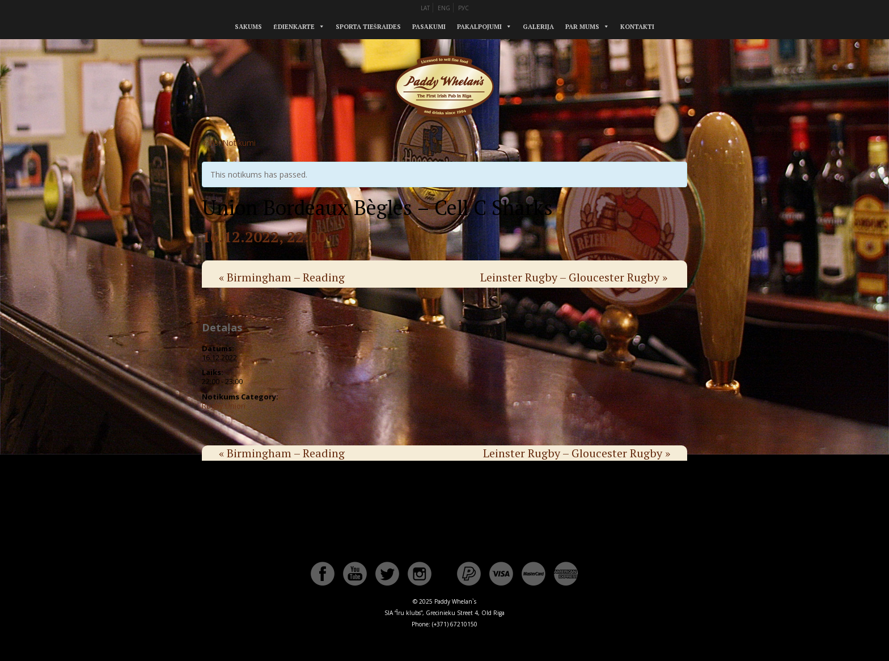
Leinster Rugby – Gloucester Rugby (573, 277)
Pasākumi (429, 27)
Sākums (248, 27)
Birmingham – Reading (282, 277)
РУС (463, 8)
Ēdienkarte (293, 27)
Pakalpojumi (479, 27)
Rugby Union (223, 406)
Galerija (538, 27)
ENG (444, 8)
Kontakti (637, 27)
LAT (425, 8)
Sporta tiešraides (368, 27)
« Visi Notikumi (229, 142)
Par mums (582, 27)
